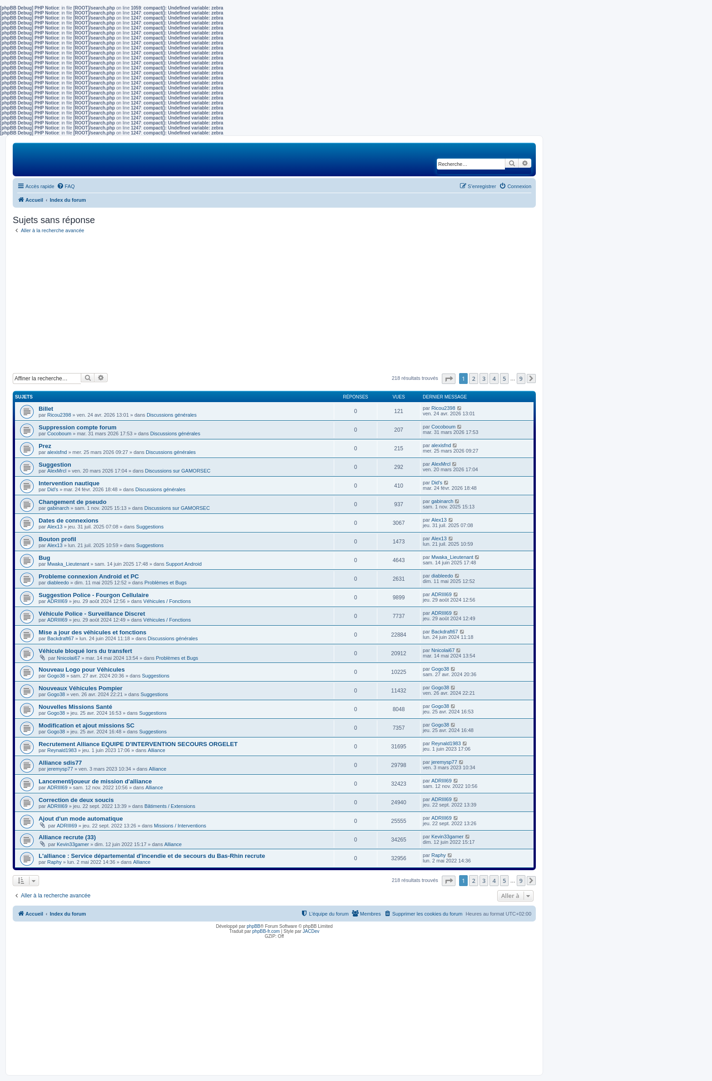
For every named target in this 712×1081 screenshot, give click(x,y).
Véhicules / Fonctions (167, 601)
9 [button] (521, 378)
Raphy (54, 862)
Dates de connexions (69, 520)
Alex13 (55, 526)
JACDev (311, 931)
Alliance (156, 750)
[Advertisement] (274, 305)
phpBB (253, 926)
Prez (45, 446)
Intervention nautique (69, 483)
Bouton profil (57, 539)
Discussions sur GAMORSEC (177, 470)
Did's (52, 489)
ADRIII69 (57, 601)
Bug (44, 557)
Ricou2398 (59, 415)
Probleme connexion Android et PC (89, 576)
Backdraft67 (60, 638)
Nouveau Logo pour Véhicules (82, 669)
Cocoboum (59, 433)
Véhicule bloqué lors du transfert (85, 651)
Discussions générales (172, 415)
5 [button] (504, 378)
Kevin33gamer (73, 844)
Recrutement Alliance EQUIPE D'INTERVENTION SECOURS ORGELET (138, 744)
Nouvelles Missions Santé (75, 706)
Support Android (184, 564)
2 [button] (473, 378)
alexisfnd (57, 452)
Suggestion (55, 464)
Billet (46, 408)
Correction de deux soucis (76, 800)
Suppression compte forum (77, 427)
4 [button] (493, 378)
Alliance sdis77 (60, 762)
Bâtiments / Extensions (169, 806)
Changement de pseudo (72, 501)
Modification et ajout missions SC (86, 725)
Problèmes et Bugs (165, 582)
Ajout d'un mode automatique (81, 818)
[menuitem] (66, 186)
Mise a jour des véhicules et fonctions (92, 632)
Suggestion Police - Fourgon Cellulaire (94, 595)
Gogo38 (56, 675)
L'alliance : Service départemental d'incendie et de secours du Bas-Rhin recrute (152, 855)
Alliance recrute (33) (67, 837)
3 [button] (483, 378)
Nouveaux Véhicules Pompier (81, 688)
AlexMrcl (56, 470)
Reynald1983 (62, 750)
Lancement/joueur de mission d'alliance (95, 781)
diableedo (58, 582)
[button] (448, 379)
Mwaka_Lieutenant (68, 564)
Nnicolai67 (68, 658)
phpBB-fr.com (266, 931)
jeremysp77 (60, 769)
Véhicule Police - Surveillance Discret (92, 613)
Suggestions (150, 526)
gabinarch (58, 508)
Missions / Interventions (180, 825)
